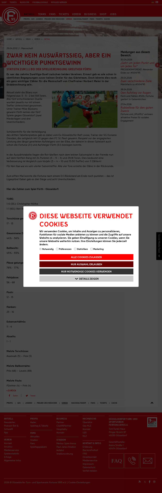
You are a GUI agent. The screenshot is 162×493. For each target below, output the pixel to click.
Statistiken (81, 249)
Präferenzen (64, 249)
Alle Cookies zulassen (86, 257)
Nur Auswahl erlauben (86, 264)
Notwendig (46, 249)
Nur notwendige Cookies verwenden (86, 271)
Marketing (97, 249)
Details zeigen (87, 278)
